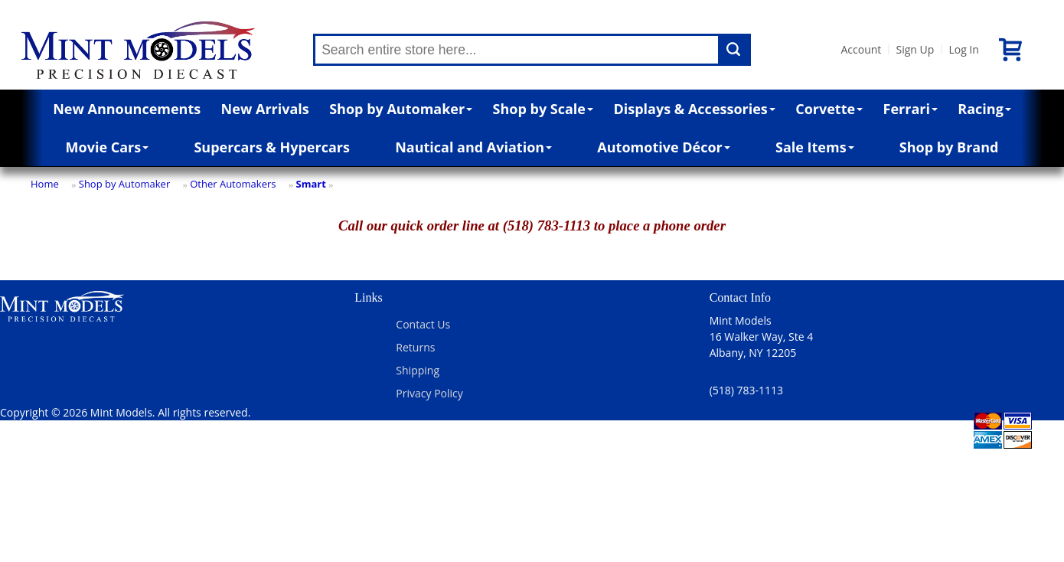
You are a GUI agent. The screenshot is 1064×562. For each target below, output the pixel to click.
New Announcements (127, 109)
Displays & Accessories (694, 109)
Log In (963, 49)
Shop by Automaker (400, 109)
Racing (984, 109)
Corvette (829, 109)
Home (45, 184)
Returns (415, 347)
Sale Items (814, 147)
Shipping (417, 370)
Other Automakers (233, 184)
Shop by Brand (949, 147)
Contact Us (423, 324)
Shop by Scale (543, 109)
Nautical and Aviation (473, 147)
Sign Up (915, 49)
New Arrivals (265, 109)
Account (860, 49)
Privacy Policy (429, 393)
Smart (310, 184)
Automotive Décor (663, 147)
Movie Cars (107, 147)
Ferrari (910, 109)
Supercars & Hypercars (272, 147)
